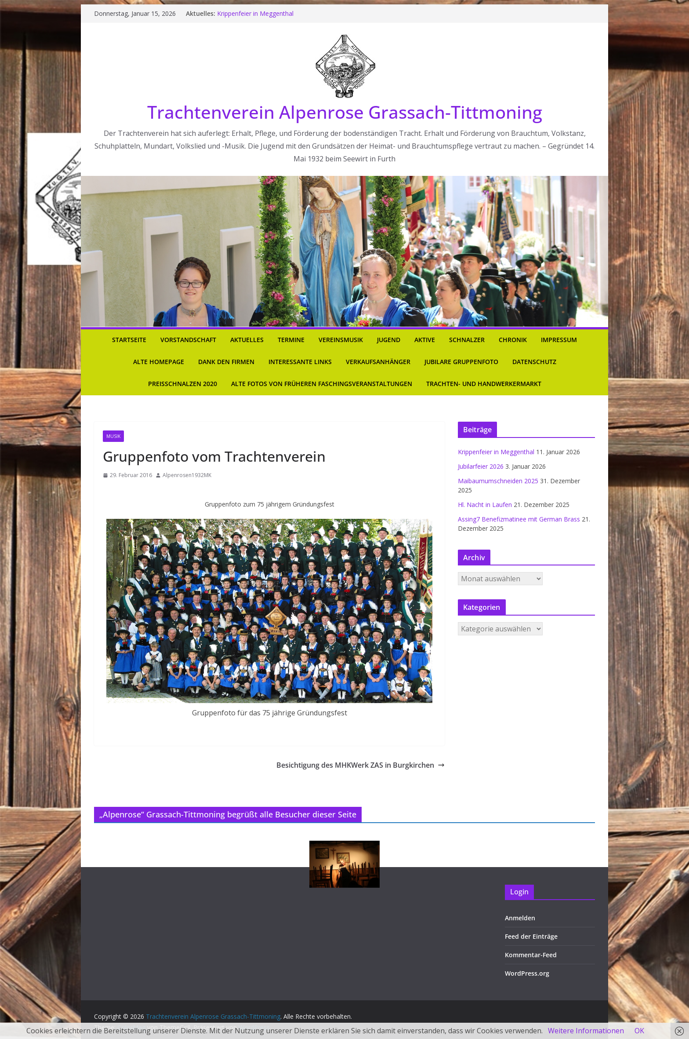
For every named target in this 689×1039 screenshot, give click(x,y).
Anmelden (520, 918)
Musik (113, 436)
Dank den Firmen (226, 361)
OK (639, 1030)
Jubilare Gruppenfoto (461, 361)
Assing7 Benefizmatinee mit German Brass (519, 519)
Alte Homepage (158, 361)
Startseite (129, 339)
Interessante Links (300, 361)
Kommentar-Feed (531, 955)
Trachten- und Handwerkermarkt (483, 383)
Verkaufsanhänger (378, 361)
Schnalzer (467, 339)
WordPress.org (527, 973)
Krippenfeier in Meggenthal (255, 13)
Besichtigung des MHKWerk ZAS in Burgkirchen (360, 765)
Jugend (388, 339)
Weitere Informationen (586, 1030)
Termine (291, 339)
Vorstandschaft (188, 339)
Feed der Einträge (531, 936)
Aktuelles (247, 339)
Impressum (559, 339)
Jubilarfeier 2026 (481, 466)
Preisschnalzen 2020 (182, 383)
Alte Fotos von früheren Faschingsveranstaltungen (321, 383)
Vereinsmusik (341, 339)
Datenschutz (534, 361)
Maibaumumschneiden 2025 (498, 481)
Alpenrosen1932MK (187, 475)
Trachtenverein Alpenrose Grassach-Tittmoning (344, 112)
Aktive (424, 339)
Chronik (513, 339)
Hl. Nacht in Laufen (485, 504)
